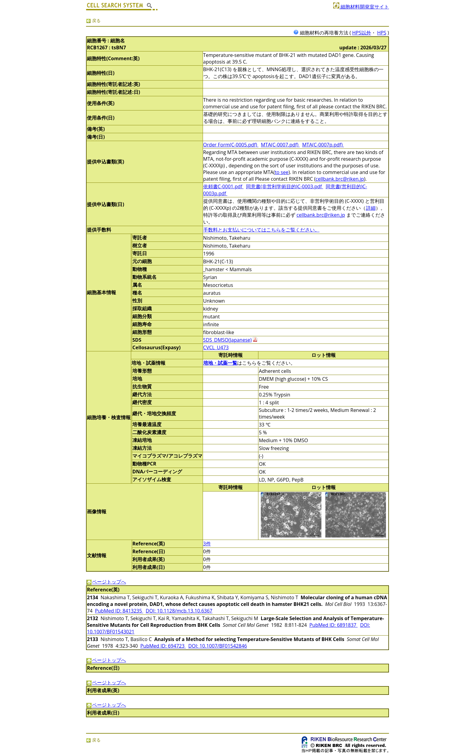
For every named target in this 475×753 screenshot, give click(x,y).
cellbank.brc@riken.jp (340, 179)
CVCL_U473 (216, 347)
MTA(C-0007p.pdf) (323, 144)
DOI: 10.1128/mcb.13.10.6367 (179, 610)
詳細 (371, 208)
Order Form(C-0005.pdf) (230, 144)
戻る (93, 20)
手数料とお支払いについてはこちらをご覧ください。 (261, 229)
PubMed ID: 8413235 (119, 610)
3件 (207, 543)
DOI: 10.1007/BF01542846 (217, 646)
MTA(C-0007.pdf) (280, 144)
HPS (381, 32)
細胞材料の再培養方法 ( (323, 32)
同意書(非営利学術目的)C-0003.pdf (284, 186)
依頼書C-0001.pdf (223, 186)
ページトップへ (106, 581)
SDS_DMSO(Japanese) (227, 340)
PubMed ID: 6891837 (333, 625)
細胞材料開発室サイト (361, 6)
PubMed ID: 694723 (163, 646)
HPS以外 (361, 32)
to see (281, 172)
